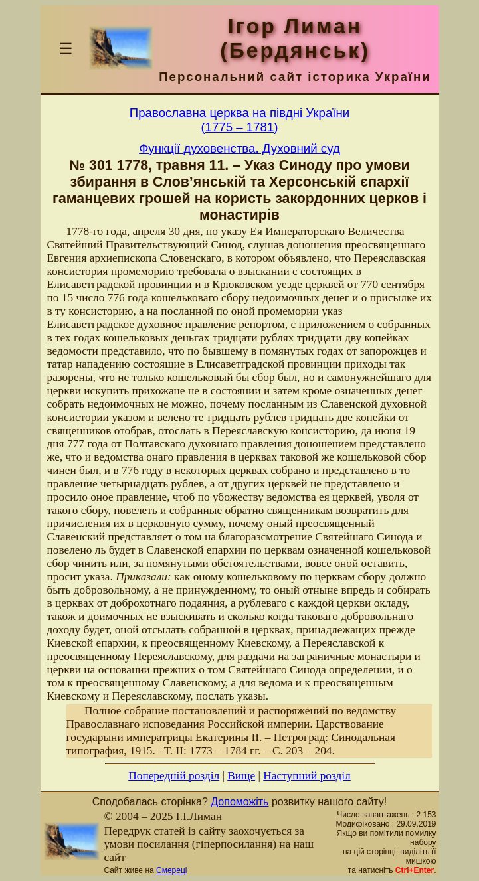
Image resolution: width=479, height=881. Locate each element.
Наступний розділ (306, 775)
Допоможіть (239, 801)
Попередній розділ (173, 775)
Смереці (171, 870)
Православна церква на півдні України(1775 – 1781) (239, 120)
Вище (241, 775)
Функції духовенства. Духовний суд (239, 148)
